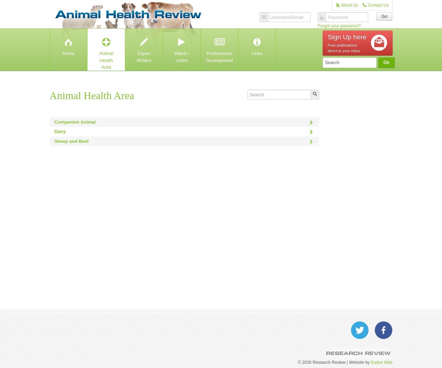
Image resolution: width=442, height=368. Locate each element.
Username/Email (286, 17)
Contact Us (376, 5)
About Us (347, 5)
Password (338, 17)
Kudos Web (382, 362)
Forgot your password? (339, 25)
